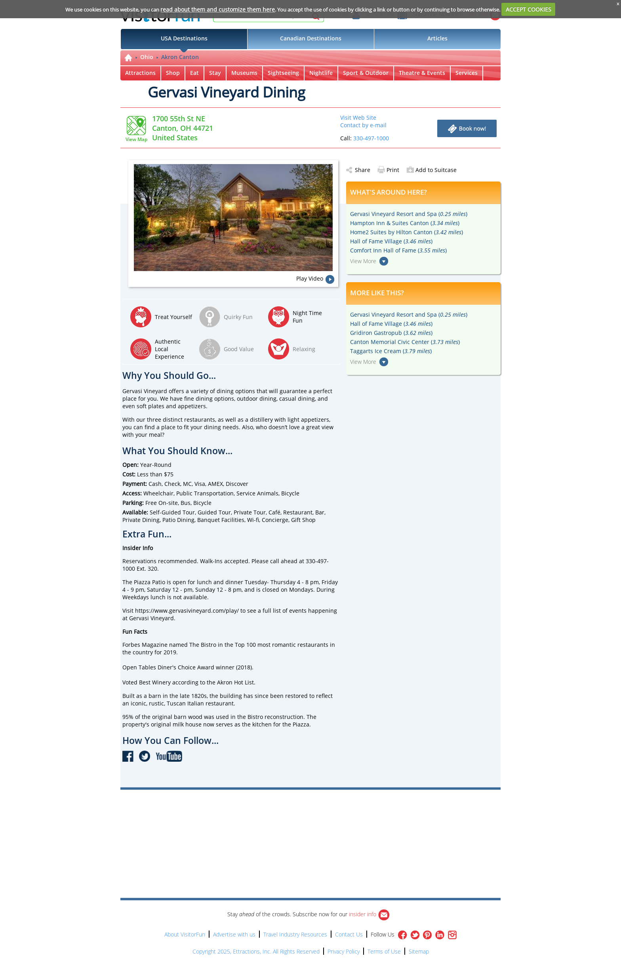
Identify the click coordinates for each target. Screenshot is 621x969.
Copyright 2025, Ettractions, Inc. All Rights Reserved (256, 951)
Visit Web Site (358, 117)
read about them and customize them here (217, 9)
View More (363, 261)
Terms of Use (384, 951)
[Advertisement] (347, 812)
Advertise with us (234, 934)
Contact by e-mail (363, 125)
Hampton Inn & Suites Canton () (404, 223)
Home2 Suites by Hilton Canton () (406, 232)
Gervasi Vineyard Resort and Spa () (408, 214)
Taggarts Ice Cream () (391, 351)
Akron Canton (180, 57)
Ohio (146, 57)
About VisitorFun (184, 934)
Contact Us (349, 934)
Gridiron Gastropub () (391, 332)
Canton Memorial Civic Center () (405, 342)
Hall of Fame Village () (391, 241)
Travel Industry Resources (295, 934)
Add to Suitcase (431, 170)
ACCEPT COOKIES (528, 9)
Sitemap (419, 951)
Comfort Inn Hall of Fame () (398, 250)
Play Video (309, 278)
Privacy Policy (344, 951)
